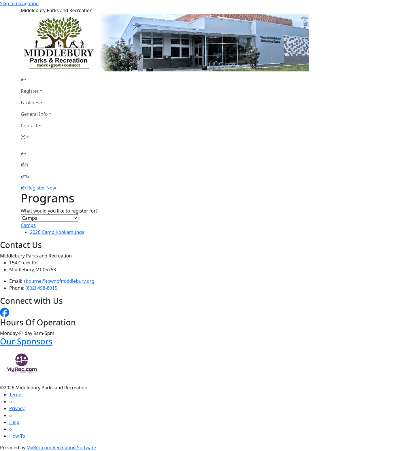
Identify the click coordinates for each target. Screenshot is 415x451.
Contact (29, 125)
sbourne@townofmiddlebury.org (59, 281)
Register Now (41, 188)
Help (14, 422)
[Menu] (25, 176)
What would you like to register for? (59, 211)
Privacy (16, 408)
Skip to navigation (19, 3)
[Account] (36, 137)
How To (17, 436)
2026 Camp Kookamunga (57, 232)
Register (30, 91)
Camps (28, 225)
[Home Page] (36, 79)
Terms (15, 394)
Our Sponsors (26, 341)
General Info (34, 114)
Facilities (30, 102)
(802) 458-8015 (41, 288)
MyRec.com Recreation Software (61, 447)
